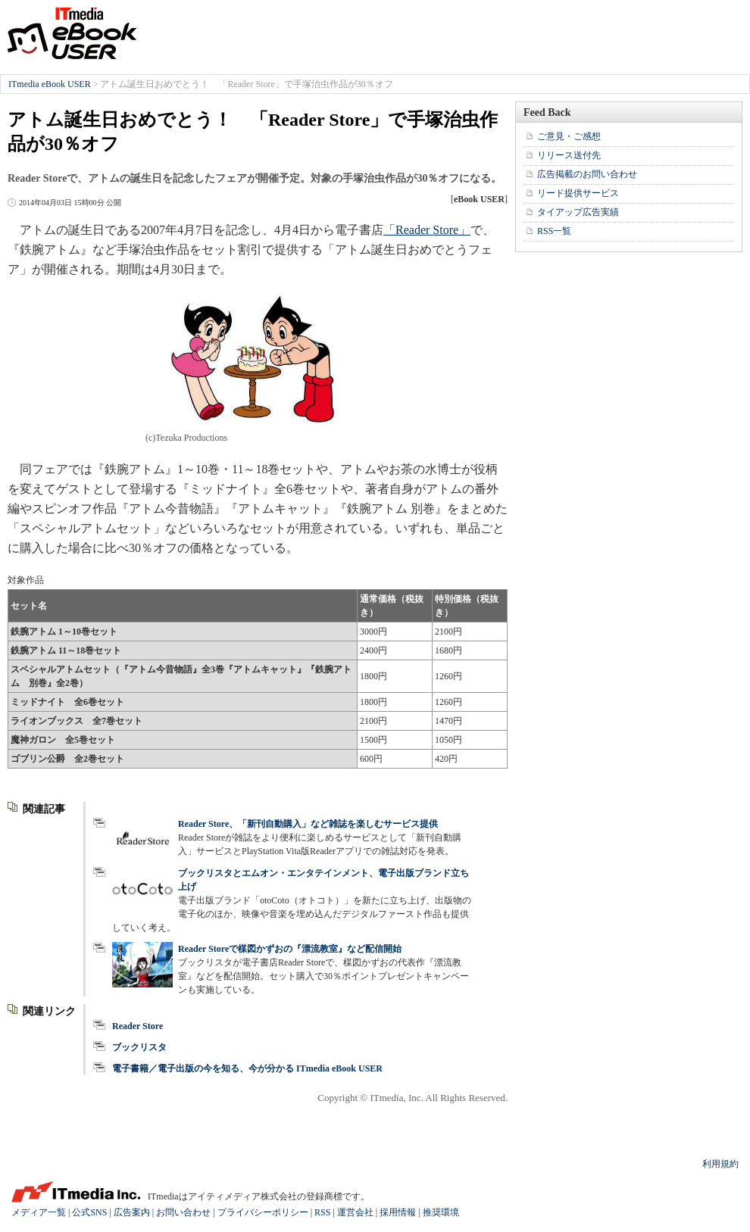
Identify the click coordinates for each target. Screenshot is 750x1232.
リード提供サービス (578, 193)
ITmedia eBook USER (72, 33)
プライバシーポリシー (262, 1212)
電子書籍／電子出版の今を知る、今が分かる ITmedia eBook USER (247, 1068)
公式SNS (89, 1212)
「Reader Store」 (426, 229)
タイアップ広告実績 (578, 212)
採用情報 (398, 1212)
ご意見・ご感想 (569, 136)
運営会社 (355, 1212)
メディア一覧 (38, 1212)
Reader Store (137, 1026)
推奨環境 (441, 1212)
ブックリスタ (139, 1047)
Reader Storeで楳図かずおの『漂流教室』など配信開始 (290, 948)
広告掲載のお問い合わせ (587, 174)
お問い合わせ (183, 1212)
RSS (322, 1212)
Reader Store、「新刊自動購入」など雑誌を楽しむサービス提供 (308, 824)
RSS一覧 (554, 231)
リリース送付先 (569, 155)
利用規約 (720, 1164)
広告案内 (132, 1212)
